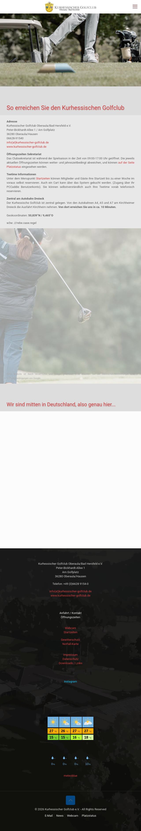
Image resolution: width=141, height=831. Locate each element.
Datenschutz (70, 659)
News (59, 815)
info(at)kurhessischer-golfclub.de (28, 142)
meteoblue (70, 775)
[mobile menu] (135, 6)
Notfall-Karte (70, 644)
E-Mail (49, 815)
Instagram (70, 681)
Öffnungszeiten (70, 617)
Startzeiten (43, 178)
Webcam (70, 628)
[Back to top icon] (70, 800)
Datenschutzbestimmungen (116, 374)
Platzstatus (89, 815)
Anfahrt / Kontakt (70, 613)
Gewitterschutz (70, 639)
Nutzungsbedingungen (18, 378)
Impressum (70, 654)
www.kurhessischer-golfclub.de (26, 146)
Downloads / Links (70, 663)
